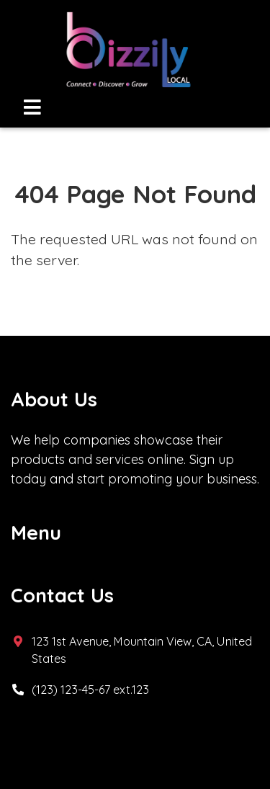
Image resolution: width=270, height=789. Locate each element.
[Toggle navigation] (32, 107)
